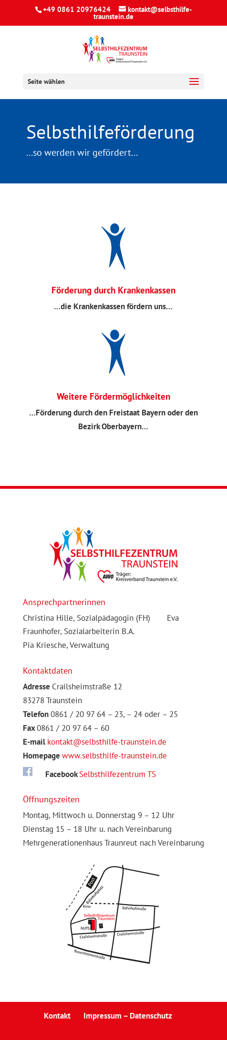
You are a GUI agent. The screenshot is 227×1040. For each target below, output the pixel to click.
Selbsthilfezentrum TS (117, 774)
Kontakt (57, 1015)
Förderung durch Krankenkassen (113, 290)
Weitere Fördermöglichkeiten (113, 396)
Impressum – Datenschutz (127, 1015)
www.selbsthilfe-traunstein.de (114, 755)
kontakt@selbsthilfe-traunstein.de (106, 742)
